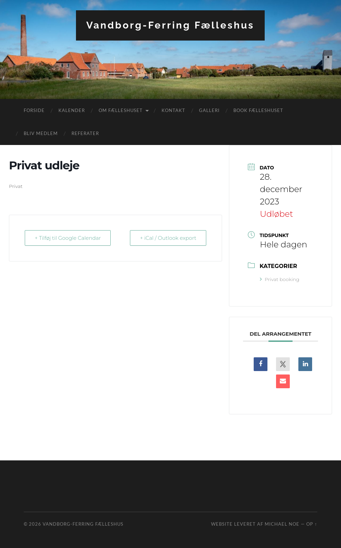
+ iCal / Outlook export (168, 238)
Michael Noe (282, 524)
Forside (34, 110)
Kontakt (173, 110)
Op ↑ (311, 524)
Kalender (71, 110)
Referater (85, 133)
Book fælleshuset (258, 110)
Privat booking (279, 279)
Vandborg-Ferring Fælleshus (170, 25)
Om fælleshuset (121, 110)
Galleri (209, 110)
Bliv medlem (41, 133)
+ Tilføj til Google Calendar (68, 238)
